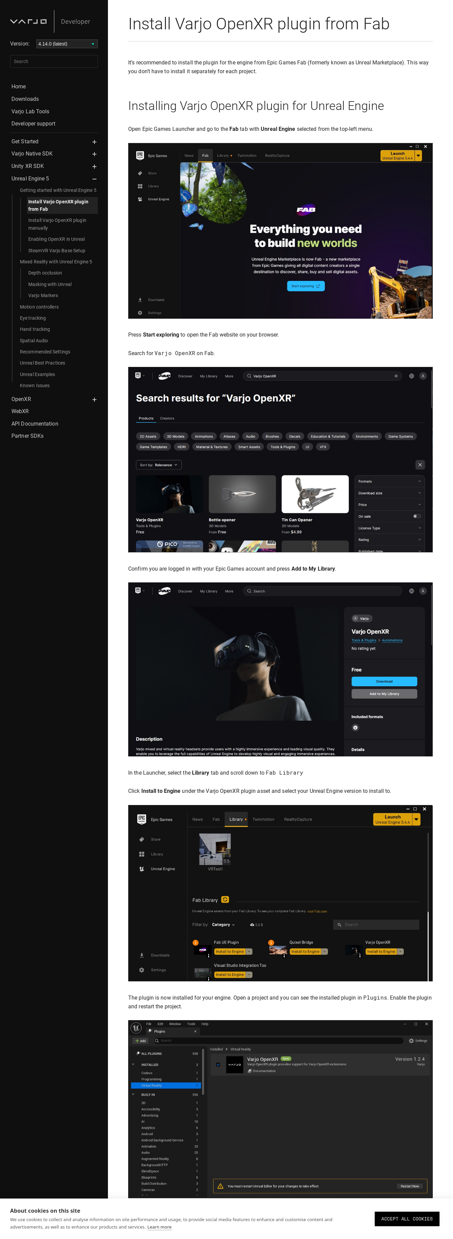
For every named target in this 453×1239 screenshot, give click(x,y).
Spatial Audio (34, 340)
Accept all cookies (407, 1218)
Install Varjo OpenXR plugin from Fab (58, 205)
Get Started (24, 141)
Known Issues (35, 385)
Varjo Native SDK (32, 153)
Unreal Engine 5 (30, 178)
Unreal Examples (37, 374)
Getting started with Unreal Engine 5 (58, 190)
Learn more (159, 1227)
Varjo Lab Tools (30, 111)
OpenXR (21, 399)
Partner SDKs (27, 436)
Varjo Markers (43, 295)
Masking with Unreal (50, 284)
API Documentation (34, 424)
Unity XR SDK (27, 166)
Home (18, 86)
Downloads (25, 99)
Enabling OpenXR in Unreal (56, 239)
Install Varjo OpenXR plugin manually (57, 224)
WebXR (20, 411)
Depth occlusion (45, 273)
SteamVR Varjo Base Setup (56, 250)
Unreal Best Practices (42, 363)
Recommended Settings (45, 351)
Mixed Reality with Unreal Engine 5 (56, 261)
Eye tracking (33, 318)
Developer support (33, 123)
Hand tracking (35, 329)
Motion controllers (39, 307)
